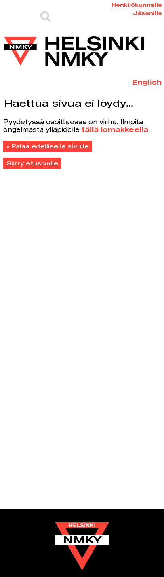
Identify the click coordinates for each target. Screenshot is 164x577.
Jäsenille (147, 13)
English (147, 82)
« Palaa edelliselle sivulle (47, 146)
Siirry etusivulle (32, 163)
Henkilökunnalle (136, 5)
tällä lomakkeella (115, 129)
